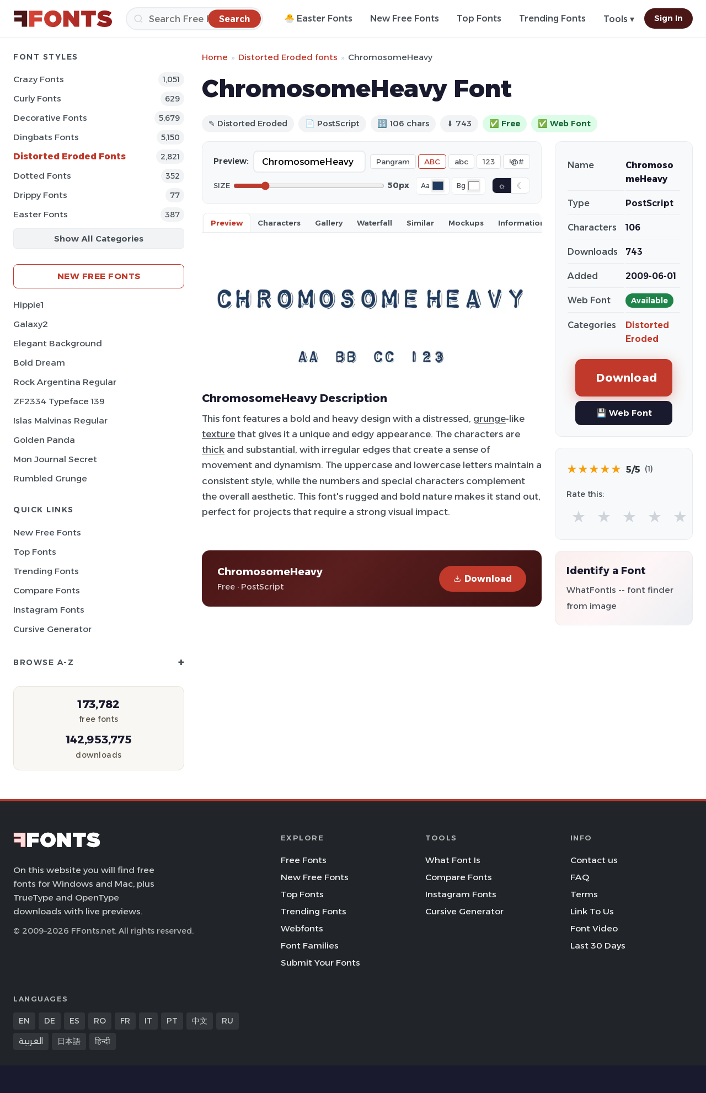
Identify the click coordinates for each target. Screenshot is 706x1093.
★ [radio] (578, 516)
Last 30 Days (597, 945)
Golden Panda (44, 440)
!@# (516, 161)
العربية (31, 1041)
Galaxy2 (30, 324)
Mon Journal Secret (55, 459)
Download (482, 579)
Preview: (231, 161)
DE (49, 1021)
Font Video (594, 928)
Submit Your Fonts (320, 962)
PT (172, 1021)
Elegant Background (57, 343)
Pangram (393, 161)
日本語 (69, 1041)
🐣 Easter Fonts (318, 18)
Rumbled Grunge (50, 478)
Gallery (329, 222)
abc (461, 161)
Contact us (594, 860)
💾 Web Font (624, 413)
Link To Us (592, 911)
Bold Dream (39, 362)
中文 (199, 1021)
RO (100, 1021)
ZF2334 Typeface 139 (59, 401)
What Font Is (452, 860)
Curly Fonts (37, 98)
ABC (432, 161)
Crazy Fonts (38, 79)
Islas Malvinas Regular (60, 420)
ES (74, 1021)
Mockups (466, 222)
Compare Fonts (46, 590)
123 (489, 161)
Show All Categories (98, 238)
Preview (227, 222)
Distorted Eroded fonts (288, 57)
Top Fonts (479, 18)
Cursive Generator (52, 629)
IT (148, 1021)
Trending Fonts (552, 18)
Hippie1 (28, 304)
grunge (489, 418)
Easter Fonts (40, 214)
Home (215, 57)
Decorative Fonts (50, 117)
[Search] (194, 18)
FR (125, 1021)
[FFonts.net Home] (63, 19)
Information (521, 222)
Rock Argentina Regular (64, 382)
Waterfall (374, 222)
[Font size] (308, 185)
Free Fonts (304, 860)
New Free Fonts (404, 18)
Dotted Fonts (42, 175)
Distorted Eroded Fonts (69, 156)
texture (218, 434)
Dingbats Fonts (46, 137)
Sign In (668, 18)
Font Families (310, 945)
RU (227, 1021)
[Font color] (438, 185)
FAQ (579, 877)
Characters (279, 222)
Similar (420, 222)
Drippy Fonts (40, 195)
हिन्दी (102, 1041)
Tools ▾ (618, 19)
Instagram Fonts (48, 609)
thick (213, 449)
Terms (584, 894)
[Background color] (473, 185)
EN (24, 1021)
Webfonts (302, 928)
